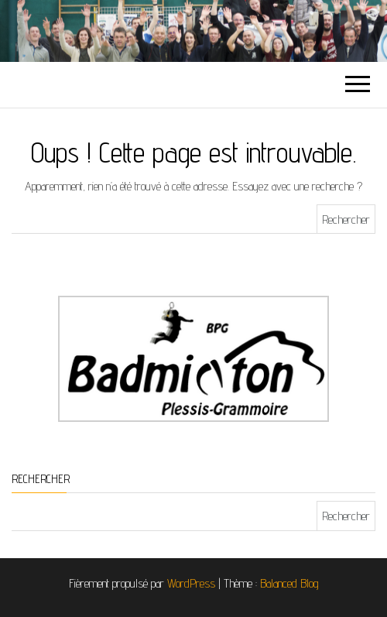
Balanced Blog (289, 583)
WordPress (191, 583)
